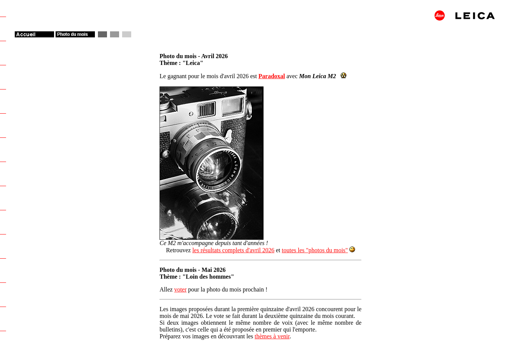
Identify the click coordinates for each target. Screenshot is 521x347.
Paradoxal (272, 76)
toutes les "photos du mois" (315, 250)
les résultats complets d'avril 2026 (233, 250)
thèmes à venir (271, 336)
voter (180, 289)
